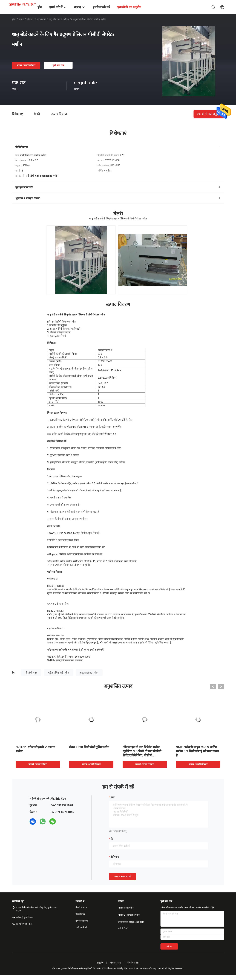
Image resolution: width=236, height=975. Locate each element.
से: (112, 838)
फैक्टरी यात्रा (80, 914)
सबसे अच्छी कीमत (26, 65)
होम (13, 19)
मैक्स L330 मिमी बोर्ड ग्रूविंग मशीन (89, 747)
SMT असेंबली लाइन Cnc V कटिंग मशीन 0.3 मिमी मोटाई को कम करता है (197, 751)
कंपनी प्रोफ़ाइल (81, 907)
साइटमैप (100, 963)
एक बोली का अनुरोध (209, 114)
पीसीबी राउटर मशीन (126, 908)
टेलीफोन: (115, 856)
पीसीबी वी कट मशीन (36, 19)
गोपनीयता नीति (133, 963)
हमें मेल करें (58, 65)
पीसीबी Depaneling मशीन (129, 915)
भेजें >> (169, 946)
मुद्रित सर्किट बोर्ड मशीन (58, 672)
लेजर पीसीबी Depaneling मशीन (131, 922)
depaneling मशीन (89, 672)
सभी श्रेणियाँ (122, 928)
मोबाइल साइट (115, 963)
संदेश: (113, 797)
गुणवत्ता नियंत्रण (82, 921)
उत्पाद (21, 19)
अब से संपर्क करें (122, 876)
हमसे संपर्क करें (81, 927)
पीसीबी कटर (31, 672)
